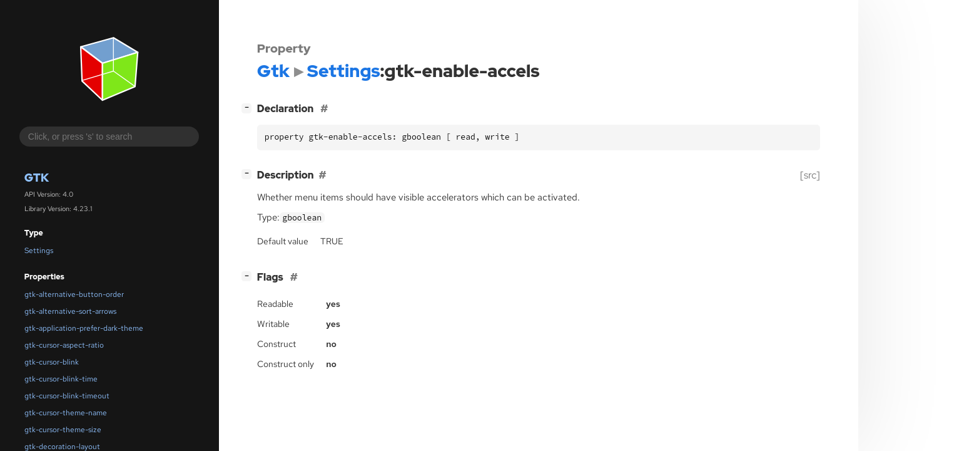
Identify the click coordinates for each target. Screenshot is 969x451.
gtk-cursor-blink (51, 362)
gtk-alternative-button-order (74, 294)
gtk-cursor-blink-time (61, 379)
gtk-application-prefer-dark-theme (83, 328)
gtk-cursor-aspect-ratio (64, 345)
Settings (38, 251)
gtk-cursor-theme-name (65, 413)
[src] (810, 175)
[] (248, 107)
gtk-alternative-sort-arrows (70, 311)
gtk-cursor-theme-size (62, 430)
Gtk (36, 177)
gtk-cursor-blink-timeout (66, 396)
